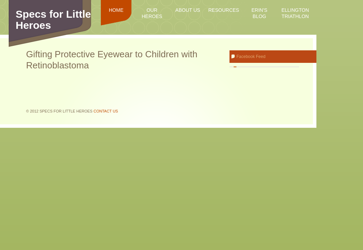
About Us (187, 10)
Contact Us (106, 111)
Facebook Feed (250, 56)
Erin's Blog (259, 13)
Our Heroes (152, 13)
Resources (223, 10)
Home (116, 10)
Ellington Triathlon (295, 13)
